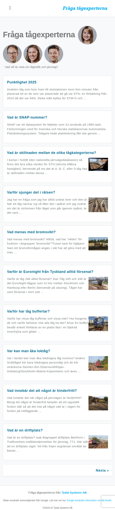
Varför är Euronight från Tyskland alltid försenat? (50, 272)
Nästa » (102, 470)
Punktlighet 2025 (21, 82)
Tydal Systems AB (74, 492)
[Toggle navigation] (9, 8)
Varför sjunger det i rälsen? (31, 192)
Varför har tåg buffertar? (28, 311)
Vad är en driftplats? (25, 430)
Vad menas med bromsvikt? (31, 232)
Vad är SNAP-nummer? (27, 117)
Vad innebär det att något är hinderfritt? (42, 391)
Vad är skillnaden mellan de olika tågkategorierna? (51, 153)
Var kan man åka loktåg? (28, 351)
